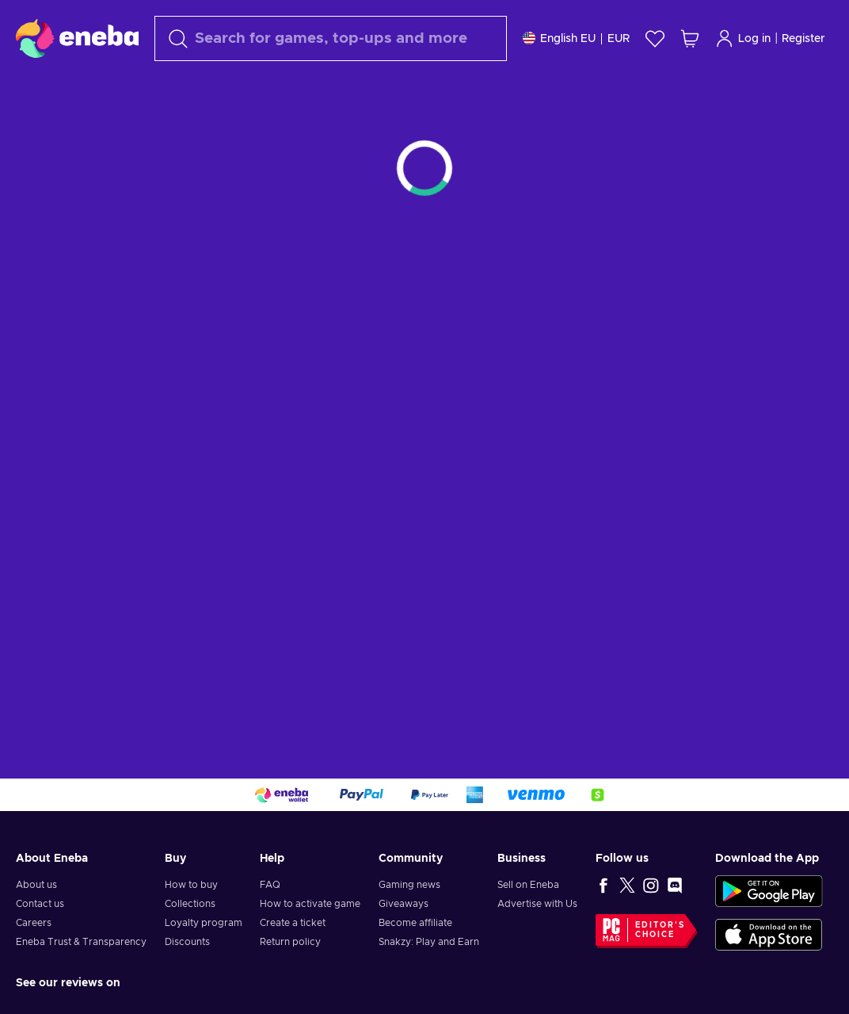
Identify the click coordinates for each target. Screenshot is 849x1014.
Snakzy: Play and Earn (429, 942)
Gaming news (409, 885)
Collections (190, 904)
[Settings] (576, 38)
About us (36, 885)
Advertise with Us (537, 904)
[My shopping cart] (689, 38)
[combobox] (330, 38)
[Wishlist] (655, 38)
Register (803, 38)
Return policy (290, 942)
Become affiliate (415, 923)
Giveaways (403, 904)
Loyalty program (203, 923)
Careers (33, 923)
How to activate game (310, 904)
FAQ (270, 885)
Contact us (40, 904)
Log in (743, 38)
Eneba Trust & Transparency (81, 942)
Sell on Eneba (528, 885)
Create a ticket (293, 923)
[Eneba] (77, 38)
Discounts (187, 942)
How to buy (191, 885)
